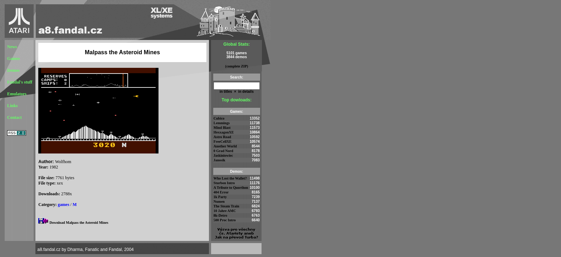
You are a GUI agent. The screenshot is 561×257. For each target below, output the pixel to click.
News (12, 46)
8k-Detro (220, 215)
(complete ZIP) (236, 66)
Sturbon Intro (224, 183)
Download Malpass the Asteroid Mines (78, 223)
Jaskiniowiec (223, 155)
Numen (219, 201)
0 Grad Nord (223, 151)
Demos (13, 70)
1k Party (220, 197)
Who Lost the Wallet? (230, 178)
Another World (225, 146)
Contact (14, 117)
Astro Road (222, 137)
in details (245, 92)
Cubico (219, 118)
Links (12, 105)
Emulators (16, 93)
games (63, 204)
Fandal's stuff (19, 82)
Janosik (219, 160)
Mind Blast (222, 128)
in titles (226, 92)
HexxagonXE (224, 132)
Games (13, 58)
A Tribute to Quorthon (231, 188)
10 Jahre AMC (225, 211)
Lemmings (222, 123)
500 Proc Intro (225, 220)
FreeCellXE (222, 141)
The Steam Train (226, 206)
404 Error (221, 192)
